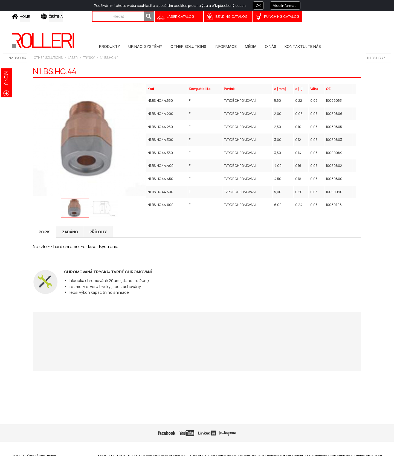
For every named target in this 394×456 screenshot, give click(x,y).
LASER (73, 57)
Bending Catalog (231, 16)
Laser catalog (180, 16)
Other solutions (48, 57)
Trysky (89, 57)
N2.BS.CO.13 (17, 58)
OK (258, 5)
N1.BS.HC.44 (109, 57)
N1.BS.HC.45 (376, 58)
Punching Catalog (281, 16)
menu (6, 78)
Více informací (285, 5)
